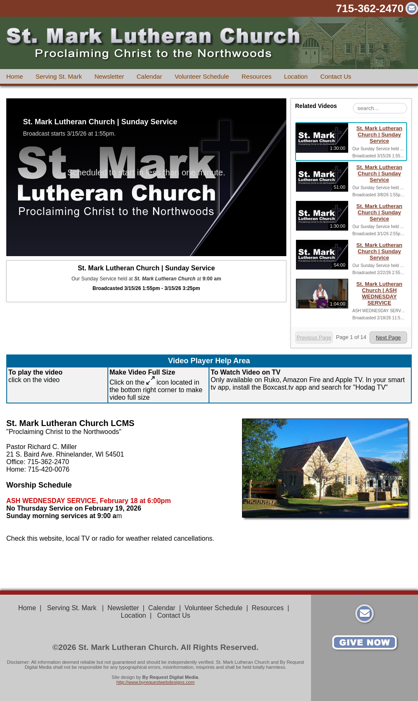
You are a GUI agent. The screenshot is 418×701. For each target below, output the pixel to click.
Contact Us (335, 76)
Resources (257, 76)
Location (296, 76)
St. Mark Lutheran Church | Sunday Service (380, 134)
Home (14, 76)
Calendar (149, 76)
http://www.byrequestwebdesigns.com (155, 682)
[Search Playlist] (380, 108)
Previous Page (313, 337)
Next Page (388, 337)
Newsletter (109, 76)
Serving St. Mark (59, 76)
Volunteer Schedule (202, 76)
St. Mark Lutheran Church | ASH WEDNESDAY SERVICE (380, 293)
